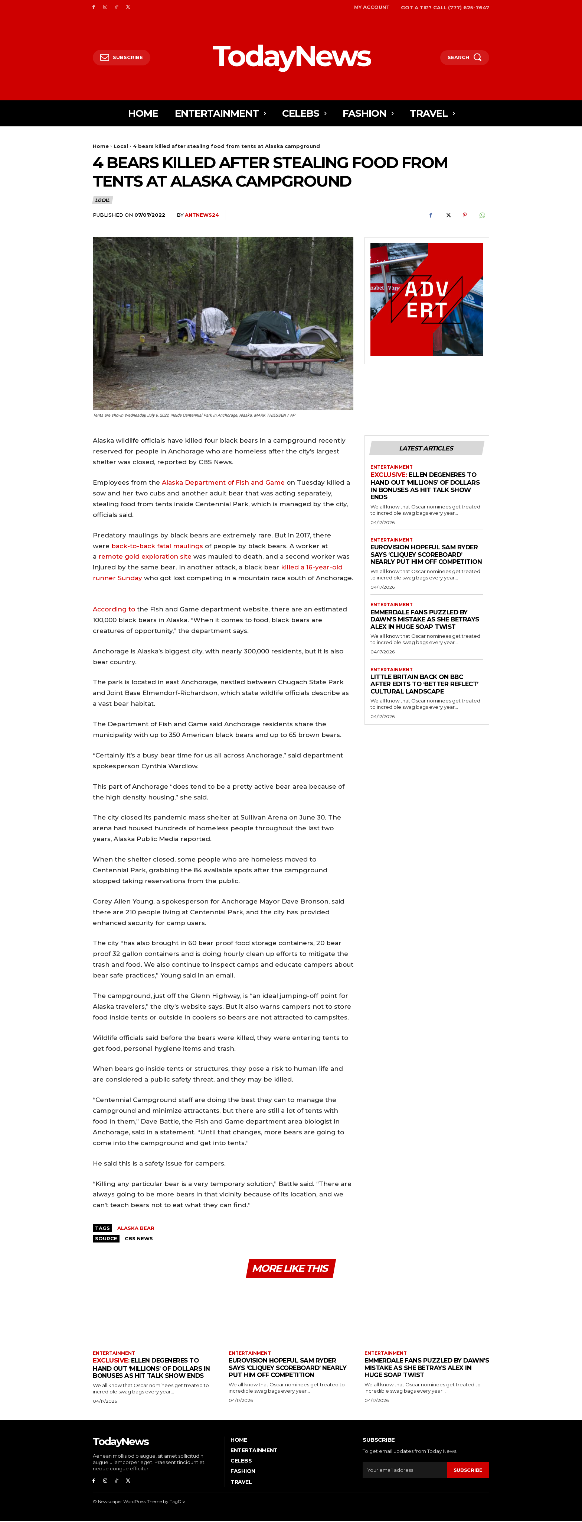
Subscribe (468, 1470)
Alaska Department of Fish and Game (223, 482)
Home (101, 146)
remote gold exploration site (145, 556)
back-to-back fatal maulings (157, 546)
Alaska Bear (135, 1228)
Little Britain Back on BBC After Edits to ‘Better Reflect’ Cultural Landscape (426, 692)
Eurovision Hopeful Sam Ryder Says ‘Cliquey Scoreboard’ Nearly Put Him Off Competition (425, 558)
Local (121, 146)
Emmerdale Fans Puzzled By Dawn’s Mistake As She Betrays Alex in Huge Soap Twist (426, 627)
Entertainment (391, 467)
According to (114, 609)
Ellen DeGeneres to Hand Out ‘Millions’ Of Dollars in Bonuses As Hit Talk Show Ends (426, 486)
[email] (405, 1470)
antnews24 (202, 215)
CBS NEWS (139, 1238)
